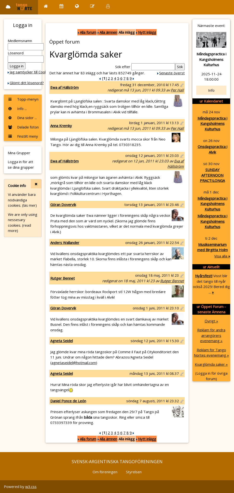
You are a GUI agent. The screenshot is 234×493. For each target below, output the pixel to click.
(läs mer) (29, 205)
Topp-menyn (23, 99)
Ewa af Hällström (64, 87)
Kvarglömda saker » (211, 364)
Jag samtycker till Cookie (30, 72)
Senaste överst (172, 72)
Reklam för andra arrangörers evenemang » (211, 335)
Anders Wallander (64, 242)
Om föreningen (105, 471)
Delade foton (23, 127)
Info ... (17, 108)
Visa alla (222, 256)
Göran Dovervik (63, 204)
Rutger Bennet (62, 278)
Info (211, 90)
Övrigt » (211, 321)
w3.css (31, 486)
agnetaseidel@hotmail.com (73, 362)
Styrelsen (134, 471)
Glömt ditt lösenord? (27, 82)
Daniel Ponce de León (68, 400)
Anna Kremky (61, 125)
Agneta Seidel (61, 340)
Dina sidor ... (22, 117)
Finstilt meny (23, 136)
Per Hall (177, 90)
